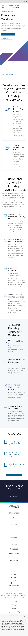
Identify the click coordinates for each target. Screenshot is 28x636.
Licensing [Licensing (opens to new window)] (14, 564)
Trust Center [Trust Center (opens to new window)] (14, 544)
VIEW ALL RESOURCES (14, 475)
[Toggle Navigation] (3, 5)
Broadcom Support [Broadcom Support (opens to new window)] (14, 553)
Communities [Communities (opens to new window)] (14, 524)
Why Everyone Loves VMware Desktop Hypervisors (16, 466)
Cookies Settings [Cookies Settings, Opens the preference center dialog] (13, 634)
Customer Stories (14, 528)
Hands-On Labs (14, 560)
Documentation (14, 557)
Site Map (14, 608)
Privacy (14, 604)
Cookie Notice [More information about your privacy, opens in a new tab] (5, 631)
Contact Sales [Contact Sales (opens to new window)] (13, 496)
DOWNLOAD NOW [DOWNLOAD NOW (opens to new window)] (8, 34)
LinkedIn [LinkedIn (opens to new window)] (14, 577)
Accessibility (14, 601)
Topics (14, 540)
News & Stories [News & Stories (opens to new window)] (14, 537)
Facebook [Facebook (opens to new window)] (14, 575)
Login (24, 1)
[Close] (24, 616)
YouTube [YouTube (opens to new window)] (14, 583)
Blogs (14, 517)
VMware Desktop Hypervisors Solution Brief (16, 454)
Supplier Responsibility (14, 612)
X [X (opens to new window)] (14, 580)
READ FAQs (6, 38)
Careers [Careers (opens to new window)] (14, 521)
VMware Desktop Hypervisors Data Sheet (15, 443)
